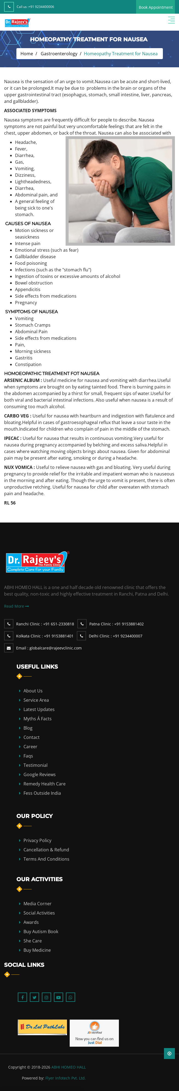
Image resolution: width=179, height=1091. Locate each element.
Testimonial (36, 765)
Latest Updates (39, 709)
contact (32, 737)
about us (33, 691)
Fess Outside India (42, 793)
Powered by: (33, 1078)
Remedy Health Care (45, 784)
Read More (16, 606)
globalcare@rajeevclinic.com (49, 648)
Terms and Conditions (46, 859)
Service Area (36, 700)
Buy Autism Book (41, 931)
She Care (33, 941)
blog (28, 728)
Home (26, 54)
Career (30, 747)
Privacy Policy (37, 840)
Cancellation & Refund (46, 850)
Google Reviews (40, 774)
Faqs (28, 756)
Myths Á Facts (38, 719)
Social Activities (39, 913)
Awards (31, 922)
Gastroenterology (59, 54)
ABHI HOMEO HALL (68, 1067)
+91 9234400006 (41, 6)
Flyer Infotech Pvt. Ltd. (65, 1078)
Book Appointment (156, 7)
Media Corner (38, 904)
